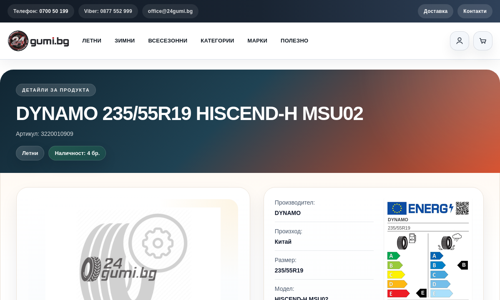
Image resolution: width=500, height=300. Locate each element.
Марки (257, 41)
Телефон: (40, 11)
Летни (91, 41)
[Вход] (459, 40)
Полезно (294, 41)
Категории (217, 41)
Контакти (475, 11)
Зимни (125, 41)
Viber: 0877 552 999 (108, 11)
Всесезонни (167, 41)
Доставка (435, 11)
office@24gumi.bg (170, 11)
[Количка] (482, 40)
